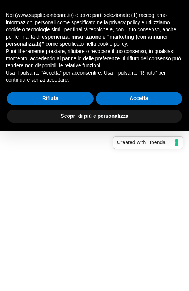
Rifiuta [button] (50, 98)
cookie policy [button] (112, 44)
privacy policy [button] (124, 22)
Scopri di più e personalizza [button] (94, 116)
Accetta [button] (139, 98)
